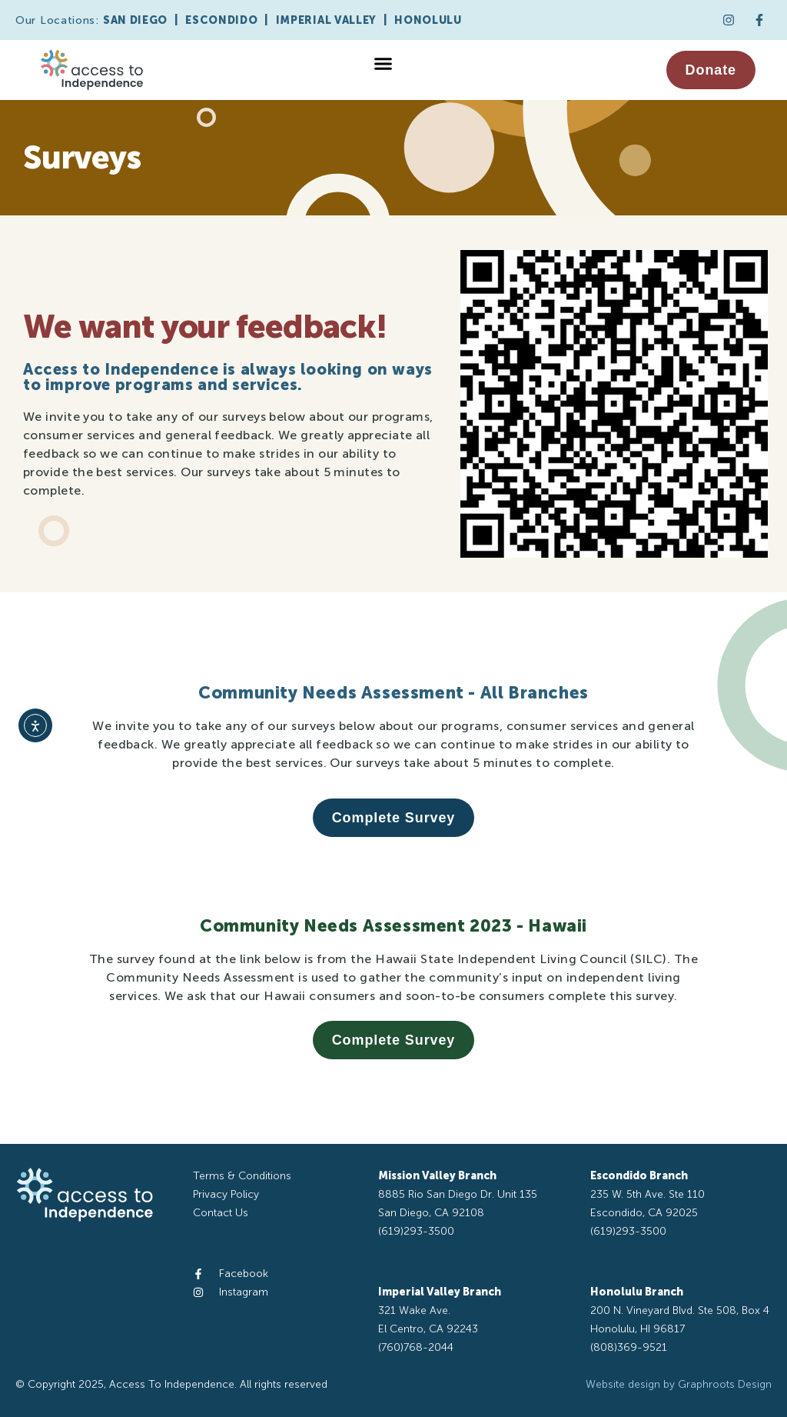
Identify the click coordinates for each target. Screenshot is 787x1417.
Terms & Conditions (242, 1175)
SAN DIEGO (135, 20)
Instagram (243, 1292)
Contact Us (220, 1212)
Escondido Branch (639, 1175)
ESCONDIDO (221, 20)
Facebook (243, 1273)
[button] (382, 63)
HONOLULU (428, 20)
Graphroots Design (725, 1384)
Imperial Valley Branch (439, 1292)
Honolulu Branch (636, 1292)
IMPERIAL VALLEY (326, 20)
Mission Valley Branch (437, 1175)
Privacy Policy (226, 1194)
